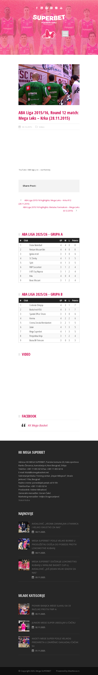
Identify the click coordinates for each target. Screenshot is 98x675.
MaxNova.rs (74, 671)
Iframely (46, 170)
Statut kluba (24, 500)
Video (41, 127)
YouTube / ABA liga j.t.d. (29, 170)
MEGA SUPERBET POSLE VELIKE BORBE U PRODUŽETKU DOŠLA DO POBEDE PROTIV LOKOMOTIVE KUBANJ (54, 544)
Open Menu (65, 34)
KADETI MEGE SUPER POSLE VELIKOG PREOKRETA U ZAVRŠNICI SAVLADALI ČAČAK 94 (55, 642)
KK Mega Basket (38, 425)
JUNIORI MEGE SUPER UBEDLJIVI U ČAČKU (53, 622)
